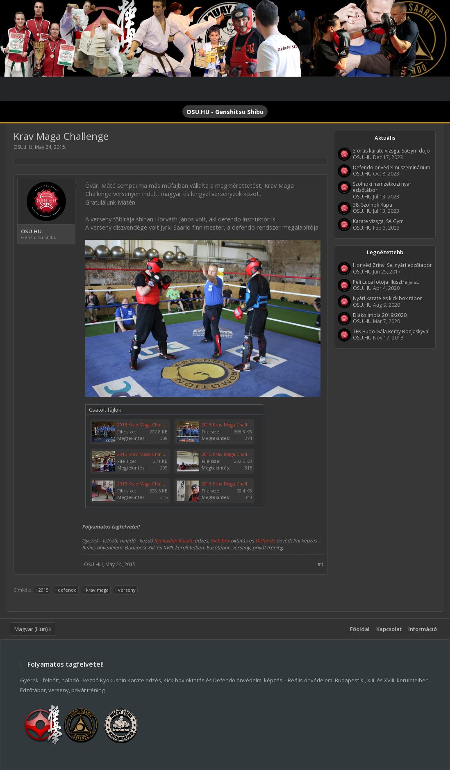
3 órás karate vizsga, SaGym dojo (391, 150)
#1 (321, 564)
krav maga (96, 590)
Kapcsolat (389, 629)
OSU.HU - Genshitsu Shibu (225, 111)
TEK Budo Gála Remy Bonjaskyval (391, 331)
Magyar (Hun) (31, 629)
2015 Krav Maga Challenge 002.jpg (153, 484)
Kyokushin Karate (173, 540)
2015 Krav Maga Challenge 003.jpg (238, 454)
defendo (66, 590)
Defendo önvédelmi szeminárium (391, 167)
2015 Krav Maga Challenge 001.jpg (238, 484)
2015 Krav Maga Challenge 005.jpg (153, 454)
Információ (422, 629)
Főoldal (360, 629)
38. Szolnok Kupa (372, 204)
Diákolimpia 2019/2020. (380, 315)
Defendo (265, 540)
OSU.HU (23, 147)
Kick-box (220, 540)
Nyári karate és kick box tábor (387, 298)
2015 (42, 590)
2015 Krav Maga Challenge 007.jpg (153, 424)
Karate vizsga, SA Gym (378, 221)
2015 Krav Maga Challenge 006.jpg (238, 424)
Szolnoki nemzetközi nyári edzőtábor (383, 187)
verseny (126, 590)
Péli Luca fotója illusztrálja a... (386, 281)
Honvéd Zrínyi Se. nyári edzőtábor (392, 265)
